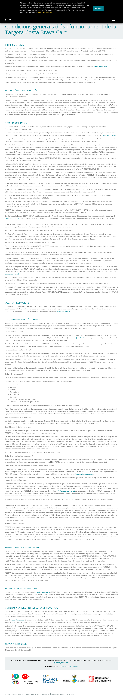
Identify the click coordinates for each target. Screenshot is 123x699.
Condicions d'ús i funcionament (37, 694)
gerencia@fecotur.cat (61, 663)
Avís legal (70, 694)
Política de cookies (58, 694)
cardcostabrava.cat (100, 66)
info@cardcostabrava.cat (82, 338)
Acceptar (98, 8)
